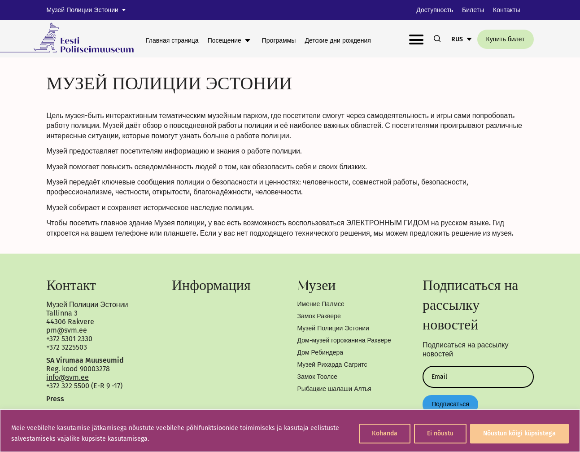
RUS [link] (457, 39)
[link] (73, 38)
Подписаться (450, 404)
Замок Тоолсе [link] (317, 377)
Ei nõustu (440, 433)
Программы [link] (279, 40)
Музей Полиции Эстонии (82, 10)
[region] (290, 430)
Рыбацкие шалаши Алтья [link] (334, 389)
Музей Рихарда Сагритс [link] (332, 365)
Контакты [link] (506, 10)
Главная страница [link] (172, 40)
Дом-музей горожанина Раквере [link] (344, 340)
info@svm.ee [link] (67, 377)
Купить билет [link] (505, 39)
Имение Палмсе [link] (321, 304)
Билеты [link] (473, 10)
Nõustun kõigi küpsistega (519, 433)
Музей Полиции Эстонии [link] (333, 328)
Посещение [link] (224, 40)
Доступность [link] (434, 10)
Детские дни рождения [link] (338, 40)
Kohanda (384, 433)
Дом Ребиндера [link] (320, 352)
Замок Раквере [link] (319, 316)
